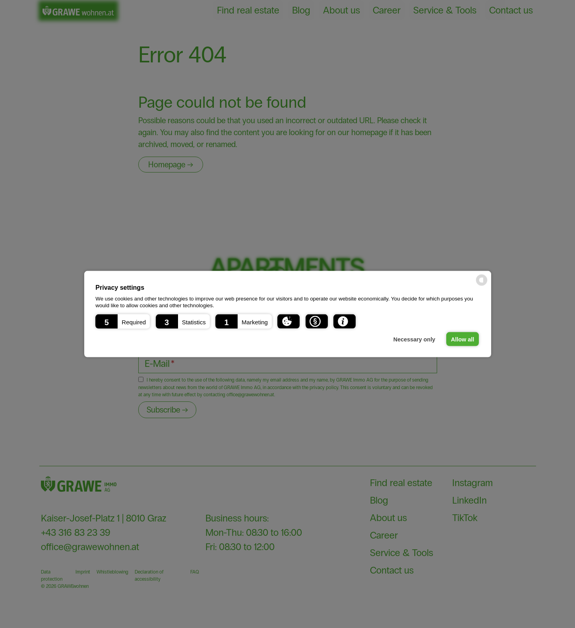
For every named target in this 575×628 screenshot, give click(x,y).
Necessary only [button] (414, 339)
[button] (122, 321)
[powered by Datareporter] (481, 280)
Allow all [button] (462, 339)
